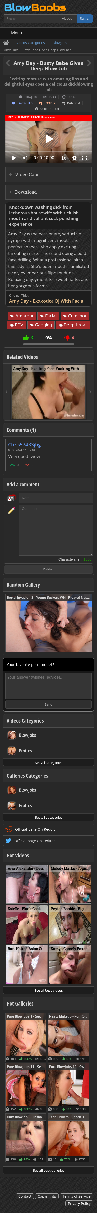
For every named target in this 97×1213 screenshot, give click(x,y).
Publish (48, 569)
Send (48, 704)
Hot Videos (18, 855)
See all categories (48, 763)
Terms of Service (76, 1196)
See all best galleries (48, 1170)
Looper (49, 103)
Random (73, 103)
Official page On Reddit (35, 829)
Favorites (25, 103)
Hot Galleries (20, 1003)
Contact (24, 1196)
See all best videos (48, 990)
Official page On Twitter (34, 840)
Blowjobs (30, 97)
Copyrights (47, 1196)
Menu (16, 33)
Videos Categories (25, 720)
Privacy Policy (79, 1203)
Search (85, 18)
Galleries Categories (27, 775)
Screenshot (49, 109)
